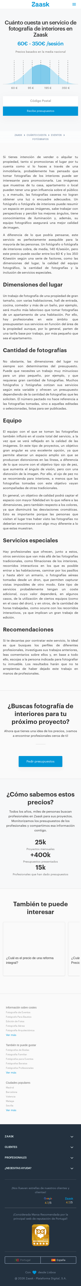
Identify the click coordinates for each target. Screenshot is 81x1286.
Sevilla (9, 1105)
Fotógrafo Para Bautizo (18, 1017)
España (61, 1260)
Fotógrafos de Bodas (17, 1050)
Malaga (10, 1101)
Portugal (25, 1260)
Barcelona (11, 1092)
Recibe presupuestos (40, 111)
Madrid (10, 1087)
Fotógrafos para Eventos (19, 1059)
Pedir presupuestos (40, 761)
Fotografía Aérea (15, 1026)
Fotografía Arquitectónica (20, 1030)
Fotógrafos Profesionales (20, 1068)
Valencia (10, 1096)
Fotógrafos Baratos (16, 1063)
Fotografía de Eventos (18, 1012)
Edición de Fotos (15, 1021)
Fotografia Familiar (16, 1054)
